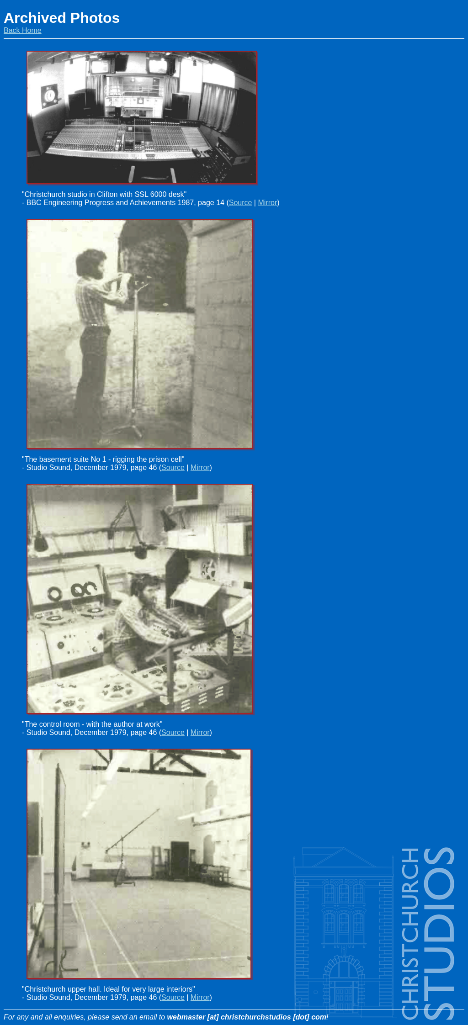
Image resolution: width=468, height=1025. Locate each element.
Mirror (267, 202)
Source (240, 202)
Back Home (23, 30)
